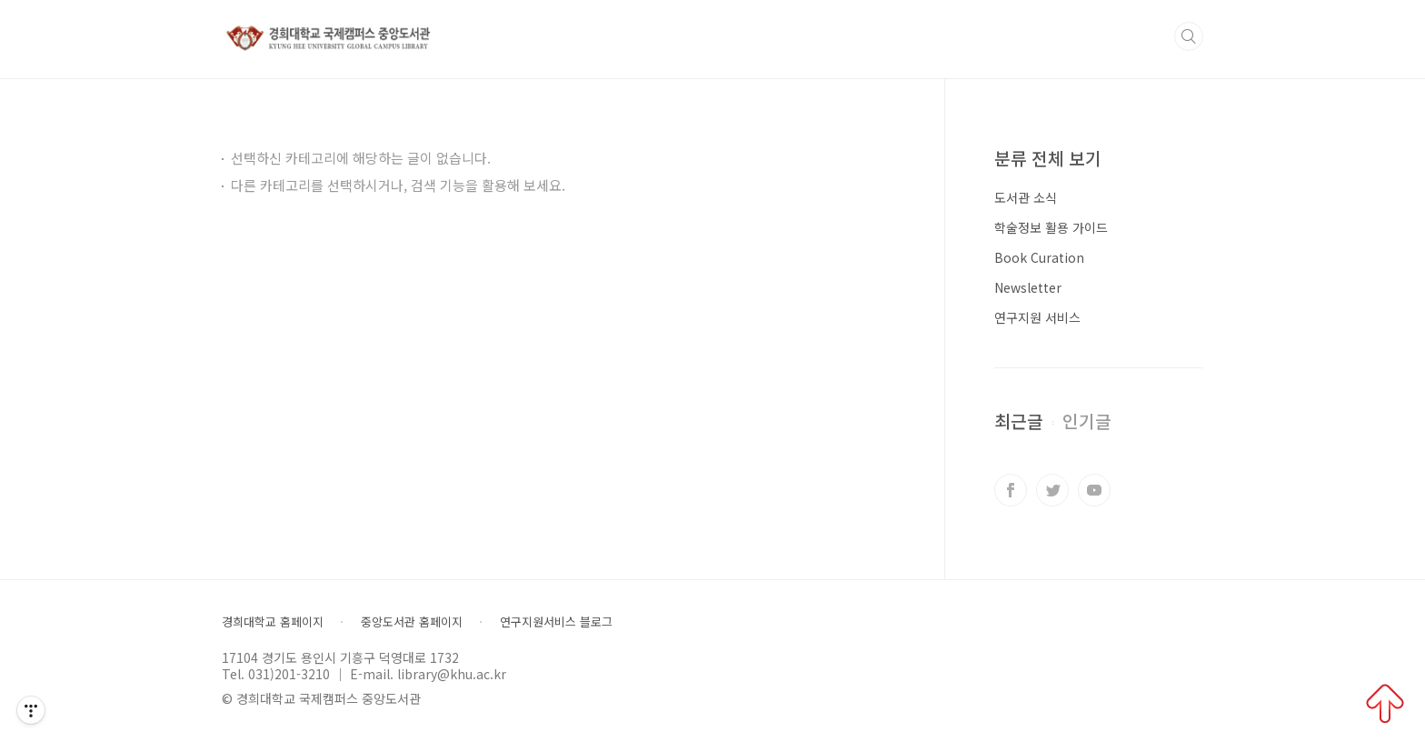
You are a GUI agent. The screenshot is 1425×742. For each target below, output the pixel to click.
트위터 (1052, 490)
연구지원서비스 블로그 (556, 622)
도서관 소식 (1025, 197)
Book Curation (1039, 257)
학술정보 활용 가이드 (1051, 227)
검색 (1188, 36)
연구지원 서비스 (1037, 317)
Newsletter (1027, 287)
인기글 (1086, 421)
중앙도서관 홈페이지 (412, 622)
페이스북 (1010, 490)
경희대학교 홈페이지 (273, 622)
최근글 (1018, 421)
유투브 (1094, 490)
